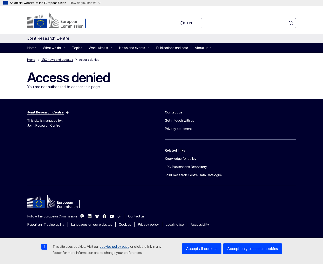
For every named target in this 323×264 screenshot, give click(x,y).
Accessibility (200, 224)
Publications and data (172, 48)
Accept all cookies (201, 248)
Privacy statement (178, 129)
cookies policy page (114, 246)
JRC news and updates (57, 59)
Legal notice (175, 224)
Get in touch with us (179, 120)
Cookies (125, 224)
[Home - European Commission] (60, 20)
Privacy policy (148, 224)
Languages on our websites (91, 224)
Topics (77, 48)
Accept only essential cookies (252, 248)
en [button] (186, 23)
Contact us (136, 216)
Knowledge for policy (181, 159)
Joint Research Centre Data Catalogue (193, 175)
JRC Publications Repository (186, 167)
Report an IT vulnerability (45, 224)
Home (31, 48)
